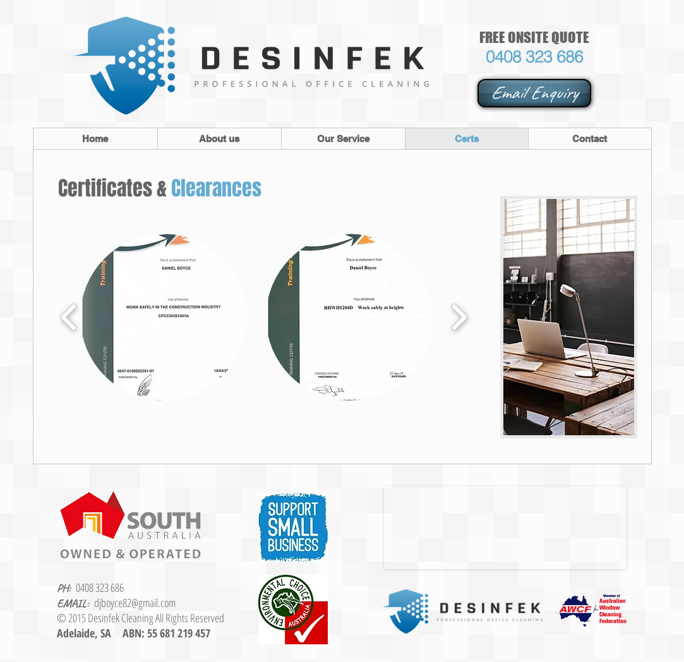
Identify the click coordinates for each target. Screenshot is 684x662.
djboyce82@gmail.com (135, 602)
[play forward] (459, 317)
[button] (163, 317)
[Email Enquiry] (534, 93)
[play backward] (69, 317)
